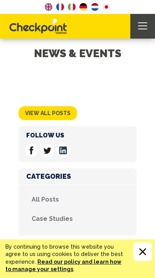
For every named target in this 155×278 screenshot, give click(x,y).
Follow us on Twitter (47, 150)
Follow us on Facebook (31, 150)
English (48, 7)
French (60, 7)
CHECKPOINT (40, 26)
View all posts (48, 113)
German (83, 7)
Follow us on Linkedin (63, 150)
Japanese (106, 7)
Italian (72, 7)
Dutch (95, 7)
